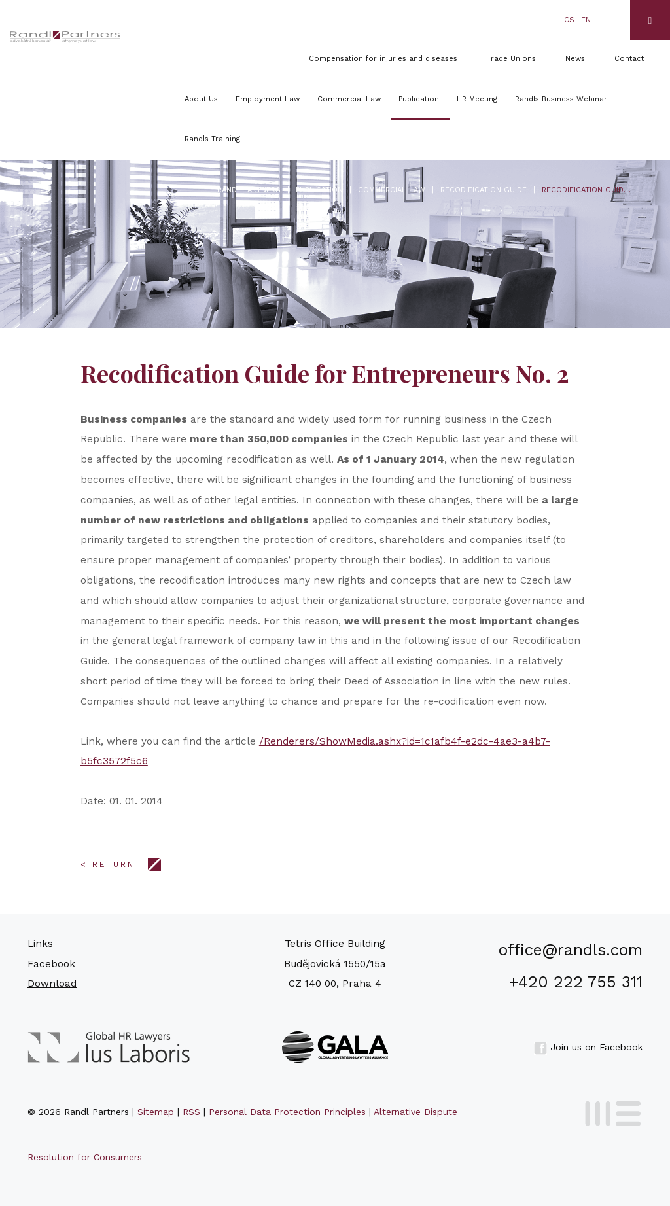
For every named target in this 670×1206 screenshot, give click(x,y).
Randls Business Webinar (561, 99)
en (586, 20)
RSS (191, 1112)
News (575, 58)
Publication (418, 99)
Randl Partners (249, 190)
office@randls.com (571, 949)
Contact (629, 58)
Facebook (51, 964)
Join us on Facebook (588, 1047)
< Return (107, 864)
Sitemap (155, 1112)
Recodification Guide (483, 190)
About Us (201, 99)
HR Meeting (477, 99)
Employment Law (268, 99)
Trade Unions (511, 58)
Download (52, 983)
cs (569, 20)
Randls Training (212, 139)
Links (40, 943)
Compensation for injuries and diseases (383, 58)
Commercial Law (349, 99)
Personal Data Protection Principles (287, 1112)
